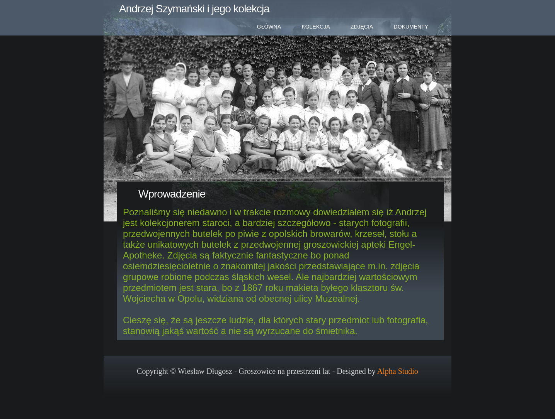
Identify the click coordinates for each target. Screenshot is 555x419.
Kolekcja (315, 27)
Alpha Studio (397, 371)
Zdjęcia (362, 27)
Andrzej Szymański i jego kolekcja (194, 9)
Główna (269, 27)
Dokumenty (411, 27)
